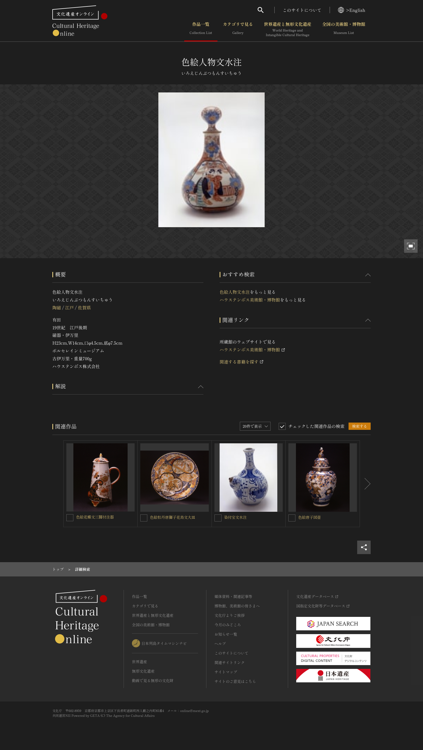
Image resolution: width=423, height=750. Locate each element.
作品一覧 (201, 29)
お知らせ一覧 (225, 634)
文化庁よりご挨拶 (229, 615)
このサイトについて (302, 10)
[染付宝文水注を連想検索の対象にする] (217, 517)
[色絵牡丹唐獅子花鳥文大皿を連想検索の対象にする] (143, 517)
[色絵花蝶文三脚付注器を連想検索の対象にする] (69, 517)
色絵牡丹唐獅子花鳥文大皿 (172, 517)
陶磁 (56, 307)
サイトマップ (225, 672)
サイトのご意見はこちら (235, 681)
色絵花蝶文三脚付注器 (95, 517)
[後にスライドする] (365, 483)
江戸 (69, 307)
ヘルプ (220, 643)
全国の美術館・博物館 (343, 29)
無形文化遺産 (143, 671)
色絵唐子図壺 (309, 517)
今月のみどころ (227, 624)
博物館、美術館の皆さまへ (237, 606)
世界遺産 (139, 661)
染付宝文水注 (235, 517)
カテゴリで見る (238, 29)
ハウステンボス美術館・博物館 (250, 299)
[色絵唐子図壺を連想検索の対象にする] (291, 517)
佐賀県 (84, 307)
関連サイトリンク (229, 662)
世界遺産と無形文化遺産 (287, 29)
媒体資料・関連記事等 (233, 596)
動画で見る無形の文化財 (152, 680)
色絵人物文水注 (235, 292)
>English (351, 10)
